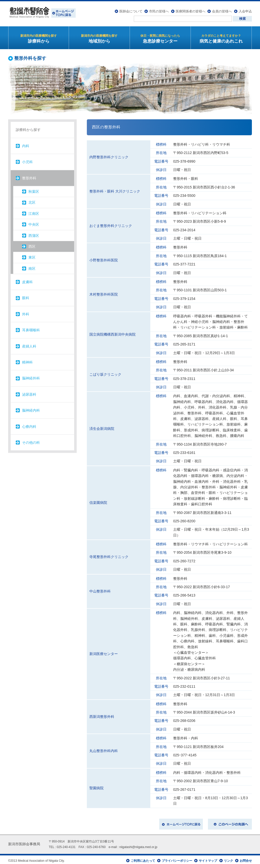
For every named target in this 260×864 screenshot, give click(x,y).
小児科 (27, 160)
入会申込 (245, 9)
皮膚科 (27, 280)
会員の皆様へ (222, 9)
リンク (228, 858)
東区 (32, 255)
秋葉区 (33, 189)
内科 (25, 144)
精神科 (27, 360)
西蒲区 (33, 233)
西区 (32, 244)
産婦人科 (29, 344)
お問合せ (246, 858)
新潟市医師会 (42, 12)
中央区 (33, 222)
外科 (25, 312)
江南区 (33, 211)
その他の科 (31, 440)
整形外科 (29, 176)
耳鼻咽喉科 (31, 328)
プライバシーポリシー (177, 858)
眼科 (25, 296)
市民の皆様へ (159, 9)
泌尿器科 (29, 392)
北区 (32, 200)
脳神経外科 (31, 376)
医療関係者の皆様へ (190, 9)
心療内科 (29, 424)
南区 (32, 266)
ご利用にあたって (143, 858)
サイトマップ (208, 858)
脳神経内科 (31, 408)
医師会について (130, 9)
